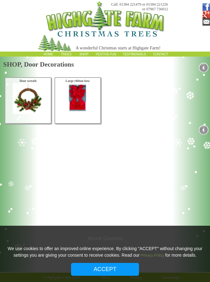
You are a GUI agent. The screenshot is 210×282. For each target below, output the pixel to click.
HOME (48, 54)
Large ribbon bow (77, 81)
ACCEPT (104, 269)
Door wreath (28, 81)
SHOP (83, 54)
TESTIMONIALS (134, 54)
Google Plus (205, 14)
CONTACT (160, 54)
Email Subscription (205, 22)
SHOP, (13, 64)
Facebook (205, 7)
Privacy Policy (152, 255)
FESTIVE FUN (106, 54)
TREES (66, 54)
